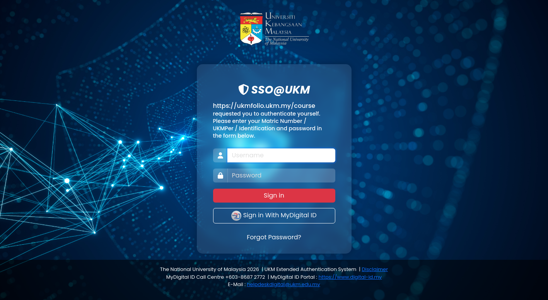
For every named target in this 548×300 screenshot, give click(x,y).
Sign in (274, 195)
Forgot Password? (274, 237)
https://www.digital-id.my (350, 277)
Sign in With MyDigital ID (273, 216)
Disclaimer (375, 269)
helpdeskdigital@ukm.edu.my (283, 284)
